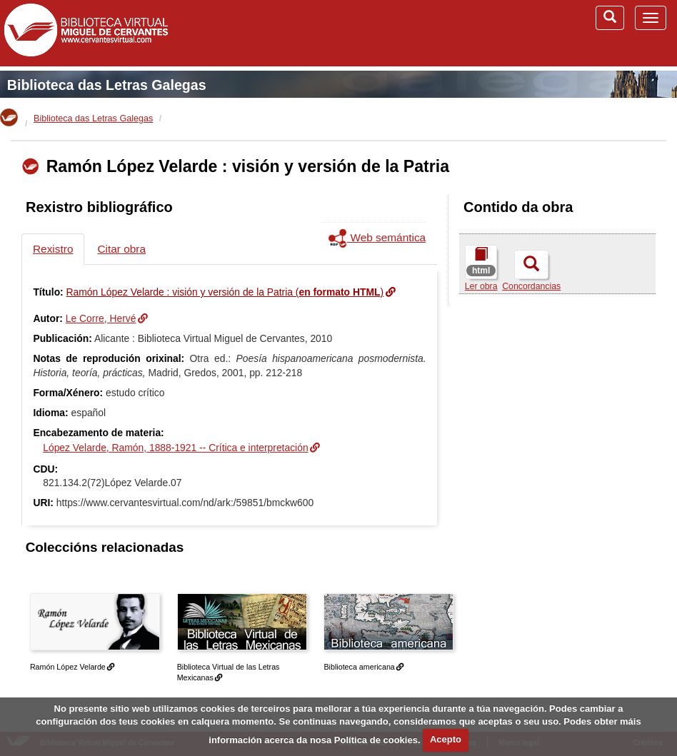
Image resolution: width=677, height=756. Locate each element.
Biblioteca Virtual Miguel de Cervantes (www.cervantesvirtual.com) (86, 33)
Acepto (445, 739)
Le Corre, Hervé (101, 318)
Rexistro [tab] (53, 249)
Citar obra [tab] (121, 249)
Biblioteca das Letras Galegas (106, 85)
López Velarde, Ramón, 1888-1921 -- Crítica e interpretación (175, 447)
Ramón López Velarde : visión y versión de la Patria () (224, 292)
